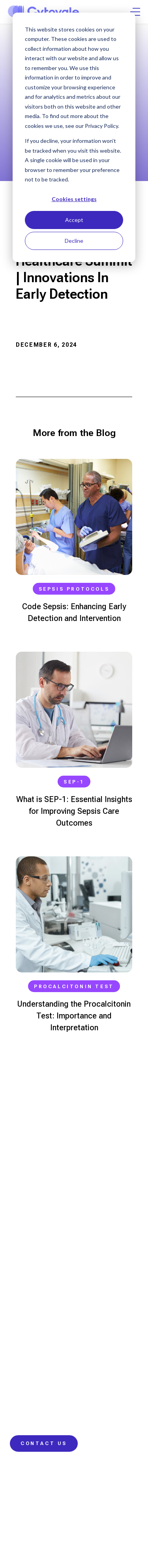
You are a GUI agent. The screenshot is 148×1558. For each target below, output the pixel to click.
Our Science (27, 1254)
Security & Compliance (54, 1503)
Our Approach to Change (44, 1282)
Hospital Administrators (42, 1230)
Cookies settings (74, 199)
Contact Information (37, 1348)
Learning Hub (28, 1320)
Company (23, 1387)
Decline (74, 240)
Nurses (20, 1201)
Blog (16, 1334)
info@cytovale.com (38, 1126)
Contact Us (44, 1443)
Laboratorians (29, 1215)
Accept (74, 219)
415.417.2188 (27, 1161)
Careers (21, 1415)
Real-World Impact (35, 1296)
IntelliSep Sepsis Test (40, 1268)
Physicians (25, 1187)
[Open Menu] (135, 12)
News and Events (33, 1401)
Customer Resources (39, 1363)
